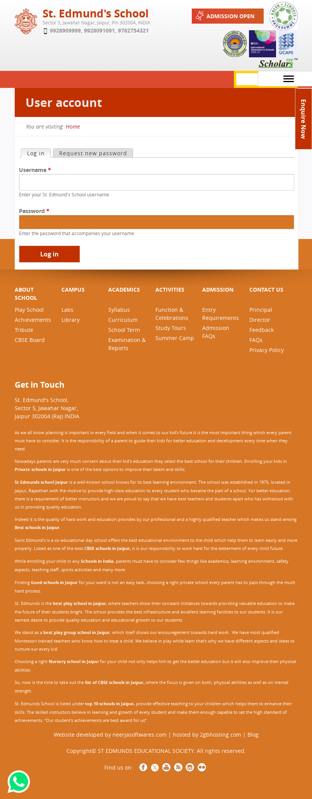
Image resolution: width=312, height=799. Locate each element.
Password (34, 211)
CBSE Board (30, 340)
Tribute (24, 329)
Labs (67, 309)
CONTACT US (266, 289)
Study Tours (170, 328)
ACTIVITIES (169, 289)
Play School (29, 309)
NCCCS (201, 767)
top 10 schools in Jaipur (109, 704)
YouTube (166, 767)
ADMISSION (218, 289)
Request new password (93, 153)
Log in (38, 153)
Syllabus (119, 309)
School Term (124, 329)
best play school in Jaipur (79, 603)
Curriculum (123, 319)
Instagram (190, 767)
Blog (253, 734)
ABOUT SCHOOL (26, 293)
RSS (178, 767)
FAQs (256, 340)
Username (35, 170)
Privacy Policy (266, 350)
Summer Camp (174, 338)
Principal (260, 309)
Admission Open (224, 16)
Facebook (143, 767)
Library (70, 319)
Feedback (261, 329)
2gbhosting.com (220, 734)
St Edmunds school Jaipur (41, 482)
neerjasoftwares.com (140, 734)
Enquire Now (303, 119)
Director (259, 319)
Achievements (33, 319)
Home (73, 126)
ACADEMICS (124, 289)
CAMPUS (73, 289)
